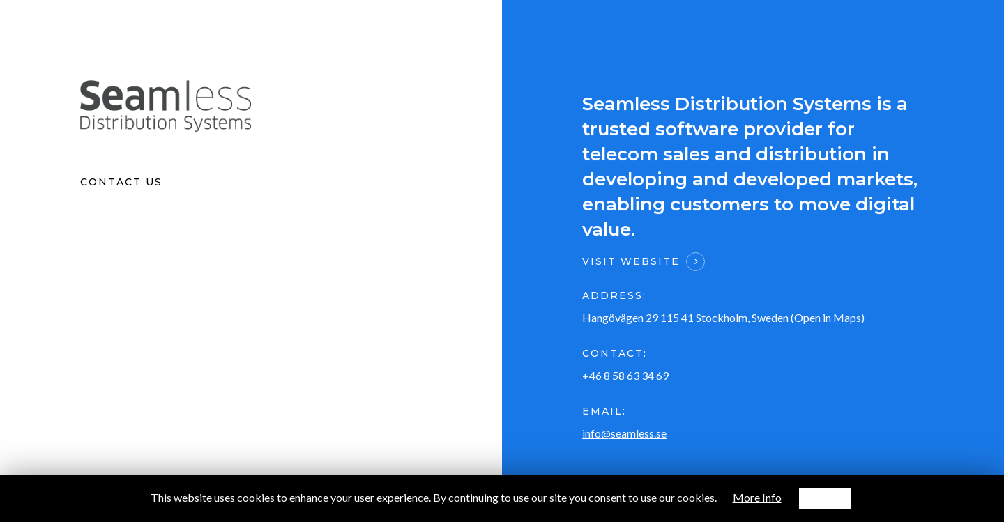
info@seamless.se (624, 433)
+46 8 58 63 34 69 (626, 375)
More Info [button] (757, 497)
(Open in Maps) (828, 317)
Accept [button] (825, 498)
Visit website (631, 261)
